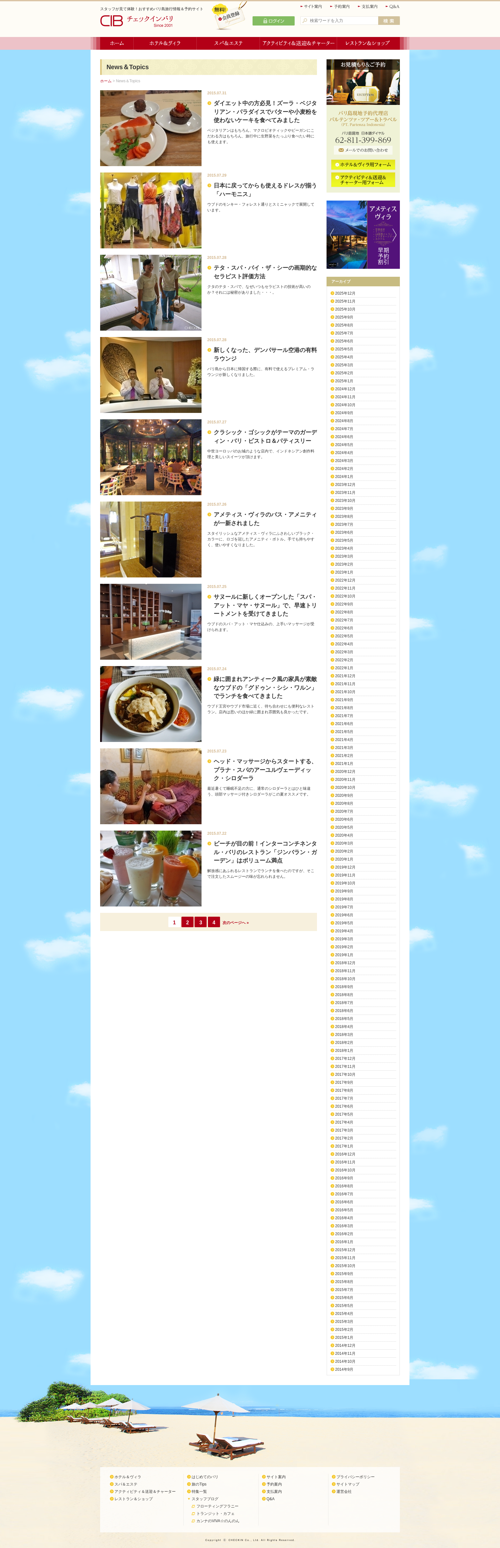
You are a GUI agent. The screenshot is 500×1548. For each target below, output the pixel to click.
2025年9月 (344, 317)
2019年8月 (344, 899)
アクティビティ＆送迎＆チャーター (298, 43)
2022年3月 (344, 652)
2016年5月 (344, 1210)
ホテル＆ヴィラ (165, 43)
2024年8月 (344, 421)
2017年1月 (344, 1146)
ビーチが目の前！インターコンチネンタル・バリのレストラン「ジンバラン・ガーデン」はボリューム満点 (265, 852)
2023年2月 (344, 564)
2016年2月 (344, 1234)
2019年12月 (345, 867)
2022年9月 (344, 604)
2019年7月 (344, 907)
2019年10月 (345, 883)
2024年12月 (345, 389)
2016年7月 (344, 1194)
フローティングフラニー (217, 1506)
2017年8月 (344, 1090)
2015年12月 (345, 1250)
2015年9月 (344, 1274)
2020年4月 (344, 835)
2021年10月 (345, 692)
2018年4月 (344, 1026)
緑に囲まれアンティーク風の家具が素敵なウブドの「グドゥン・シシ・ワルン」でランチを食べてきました (265, 687)
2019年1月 (344, 955)
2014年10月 (345, 1361)
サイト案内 (311, 6)
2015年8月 (344, 1282)
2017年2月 (344, 1138)
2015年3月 (344, 1321)
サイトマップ (347, 1484)
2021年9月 (344, 700)
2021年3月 (344, 747)
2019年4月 (344, 931)
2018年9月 (344, 987)
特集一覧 (199, 1491)
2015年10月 (345, 1266)
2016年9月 (344, 1178)
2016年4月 (344, 1218)
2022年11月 (345, 588)
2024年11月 (345, 397)
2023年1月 (344, 572)
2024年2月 (344, 468)
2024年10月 (345, 405)
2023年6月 (344, 532)
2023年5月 (344, 540)
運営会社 (344, 1491)
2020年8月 (344, 803)
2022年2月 (344, 660)
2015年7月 (344, 1290)
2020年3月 (344, 843)
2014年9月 (344, 1369)
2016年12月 (345, 1154)
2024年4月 (344, 453)
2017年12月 (345, 1058)
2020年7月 (344, 811)
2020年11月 (345, 779)
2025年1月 (344, 381)
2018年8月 (344, 995)
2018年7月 (344, 1003)
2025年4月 (344, 357)
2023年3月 (344, 556)
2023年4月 (344, 548)
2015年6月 (344, 1297)
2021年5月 (344, 732)
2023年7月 (344, 524)
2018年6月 (344, 1011)
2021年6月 (344, 724)
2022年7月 (344, 620)
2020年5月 (344, 827)
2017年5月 (344, 1114)
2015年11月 (345, 1258)
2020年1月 (344, 859)
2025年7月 (344, 333)
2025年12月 (345, 293)
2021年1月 (344, 763)
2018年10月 (345, 979)
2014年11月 (345, 1353)
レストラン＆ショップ (368, 43)
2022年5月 (344, 636)
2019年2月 (344, 947)
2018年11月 (345, 971)
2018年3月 (344, 1034)
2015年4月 (344, 1313)
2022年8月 (344, 612)
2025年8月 (344, 325)
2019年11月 (345, 875)
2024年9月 (344, 413)
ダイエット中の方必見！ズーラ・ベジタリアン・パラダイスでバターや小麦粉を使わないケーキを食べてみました (265, 111)
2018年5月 (344, 1018)
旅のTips (199, 1484)
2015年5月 (344, 1305)
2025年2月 (344, 373)
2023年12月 (345, 484)
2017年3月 (344, 1130)
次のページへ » (236, 923)
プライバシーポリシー (355, 1477)
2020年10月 (345, 787)
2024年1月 (344, 476)
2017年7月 (344, 1098)
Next (396, 235)
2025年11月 (345, 301)
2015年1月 (344, 1337)
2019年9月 (344, 891)
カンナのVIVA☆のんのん (217, 1521)
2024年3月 (344, 461)
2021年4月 (344, 739)
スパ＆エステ (228, 43)
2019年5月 (344, 923)
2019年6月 (344, 915)
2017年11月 (345, 1066)
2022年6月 (344, 628)
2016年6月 (344, 1202)
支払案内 (368, 6)
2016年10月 (345, 1170)
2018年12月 (345, 963)
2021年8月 (344, 708)
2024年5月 (344, 445)
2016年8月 (344, 1186)
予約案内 (340, 6)
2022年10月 (345, 596)
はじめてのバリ (205, 1477)
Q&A (393, 6)
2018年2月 (344, 1042)
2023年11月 (345, 492)
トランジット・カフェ (215, 1513)
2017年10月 (345, 1074)
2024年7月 (344, 429)
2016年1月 (344, 1242)
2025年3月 (344, 365)
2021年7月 (344, 716)
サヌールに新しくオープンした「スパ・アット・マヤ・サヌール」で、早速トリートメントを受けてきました (265, 605)
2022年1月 (344, 668)
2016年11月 (345, 1162)
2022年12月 (345, 580)
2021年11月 (345, 684)
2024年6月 (344, 437)
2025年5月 (344, 349)
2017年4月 (344, 1122)
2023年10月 (345, 500)
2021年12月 (345, 676)
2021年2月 (344, 755)
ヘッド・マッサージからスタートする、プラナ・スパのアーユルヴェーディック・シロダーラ (265, 769)
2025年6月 (344, 341)
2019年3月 (344, 939)
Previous (330, 235)
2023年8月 (344, 516)
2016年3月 (344, 1226)
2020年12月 (345, 771)
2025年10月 (345, 309)
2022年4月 (344, 644)
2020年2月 (344, 851)
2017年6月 (344, 1106)
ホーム (117, 43)
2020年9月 (344, 795)
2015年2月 (344, 1329)
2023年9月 (344, 508)
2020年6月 (344, 819)
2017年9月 (344, 1082)
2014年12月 (345, 1345)
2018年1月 (344, 1050)
